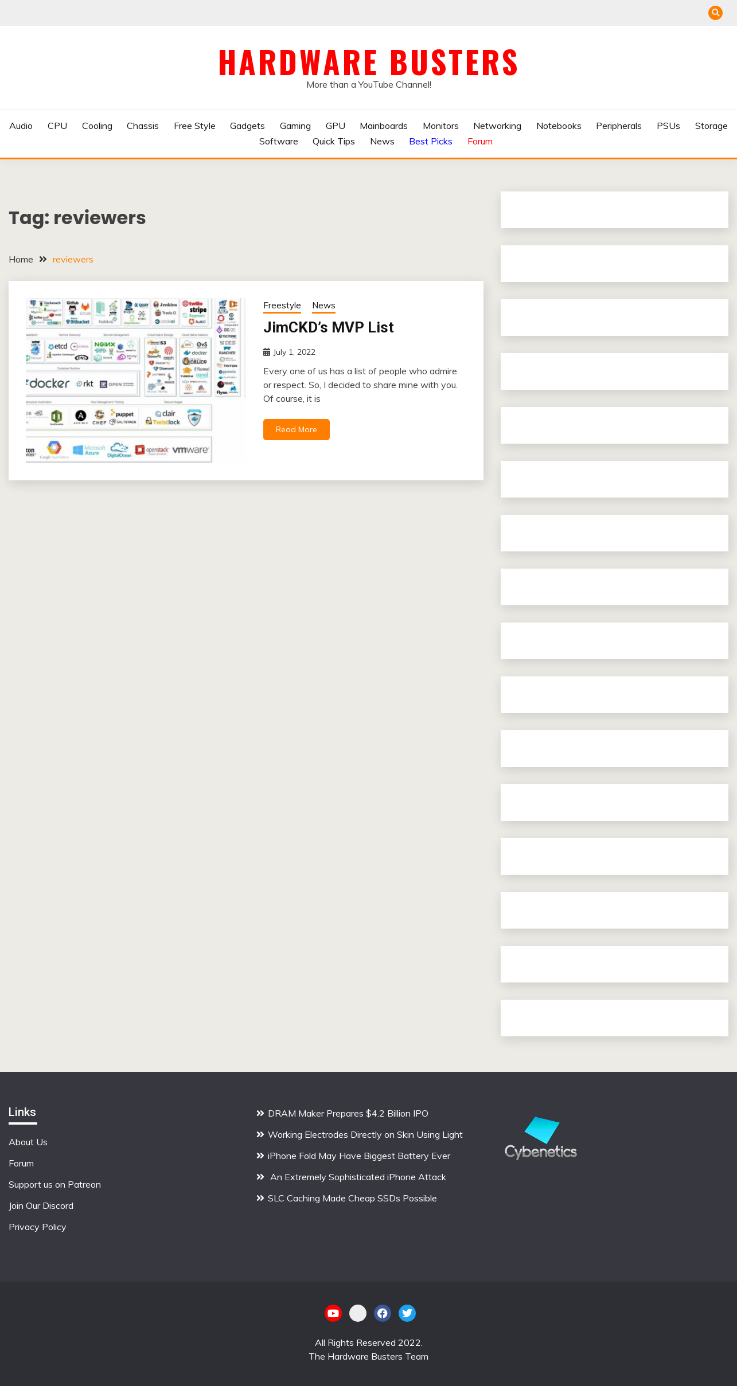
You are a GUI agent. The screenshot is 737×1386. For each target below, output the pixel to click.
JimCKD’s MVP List (328, 327)
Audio (21, 125)
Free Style (195, 125)
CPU (57, 125)
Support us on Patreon (55, 1184)
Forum (480, 141)
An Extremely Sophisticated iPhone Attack (357, 1177)
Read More (296, 429)
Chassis (143, 125)
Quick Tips (334, 141)
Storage (711, 125)
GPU (335, 125)
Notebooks (559, 125)
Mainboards (384, 125)
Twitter (407, 1313)
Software (278, 141)
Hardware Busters (369, 61)
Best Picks (431, 141)
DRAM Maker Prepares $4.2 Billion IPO (348, 1113)
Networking (497, 125)
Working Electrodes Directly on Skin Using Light (365, 1134)
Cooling (97, 125)
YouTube (333, 1313)
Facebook (382, 1313)
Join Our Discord (41, 1205)
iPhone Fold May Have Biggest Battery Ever (359, 1155)
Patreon (357, 1313)
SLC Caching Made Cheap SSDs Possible (352, 1198)
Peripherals (619, 125)
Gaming (295, 125)
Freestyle (282, 305)
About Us (28, 1142)
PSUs (668, 125)
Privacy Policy (38, 1226)
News (382, 141)
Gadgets (247, 125)
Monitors (441, 125)
